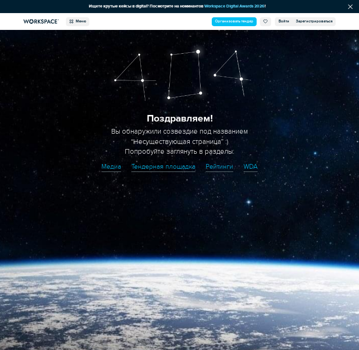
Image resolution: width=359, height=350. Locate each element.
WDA (251, 167)
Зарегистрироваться (314, 21)
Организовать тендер (234, 21)
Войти (284, 21)
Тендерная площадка (163, 167)
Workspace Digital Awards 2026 (234, 6)
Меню (77, 21)
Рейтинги (219, 167)
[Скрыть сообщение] (350, 6)
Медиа (111, 167)
